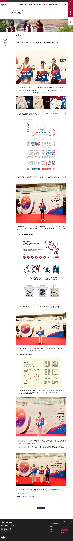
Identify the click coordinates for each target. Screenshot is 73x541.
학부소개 (25, 4)
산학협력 (55, 4)
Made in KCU (5, 36)
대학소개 (21, 4)
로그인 (71, 1)
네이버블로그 (62, 36)
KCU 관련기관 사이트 (64, 521)
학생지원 (50, 4)
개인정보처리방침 (52, 521)
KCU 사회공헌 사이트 (64, 526)
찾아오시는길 (52, 531)
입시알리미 (70, 21)
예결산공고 (51, 526)
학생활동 (4, 40)
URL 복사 (64, 36)
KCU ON (4, 37)
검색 (63, 4)
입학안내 (36, 4)
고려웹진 (4, 43)
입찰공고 (51, 528)
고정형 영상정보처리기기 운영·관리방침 (55, 523)
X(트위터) (59, 36)
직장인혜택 (70, 12)
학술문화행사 (5, 42)
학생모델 (4, 45)
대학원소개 (31, 4)
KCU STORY (5, 39)
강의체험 (4, 35)
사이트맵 (65, 4)
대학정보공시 (52, 529)
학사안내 (40, 4)
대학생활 (45, 4)
